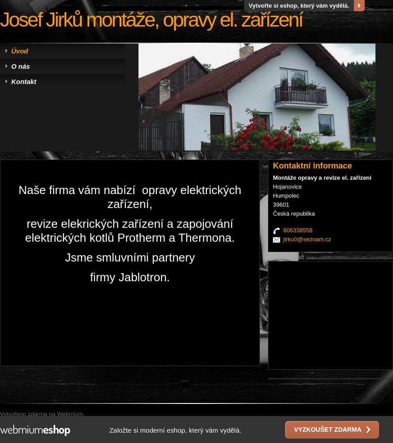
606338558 (298, 230)
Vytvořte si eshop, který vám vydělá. (299, 5)
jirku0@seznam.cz (307, 239)
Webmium (70, 414)
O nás (20, 66)
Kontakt (23, 81)
